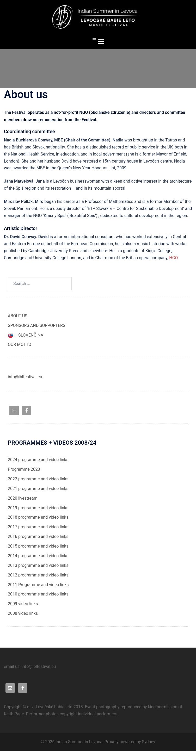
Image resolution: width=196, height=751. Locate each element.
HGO (173, 257)
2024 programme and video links (38, 459)
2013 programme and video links (38, 565)
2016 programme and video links (38, 536)
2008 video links (23, 613)
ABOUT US (17, 315)
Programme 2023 (24, 469)
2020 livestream (23, 498)
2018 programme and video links (38, 517)
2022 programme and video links (38, 478)
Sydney (148, 741)
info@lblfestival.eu (25, 376)
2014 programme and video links (38, 555)
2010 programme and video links (38, 594)
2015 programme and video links (38, 546)
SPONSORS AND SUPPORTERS (36, 325)
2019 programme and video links (38, 507)
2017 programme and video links (38, 526)
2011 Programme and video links (38, 584)
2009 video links (23, 603)
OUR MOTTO (19, 344)
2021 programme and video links (38, 488)
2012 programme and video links (38, 575)
